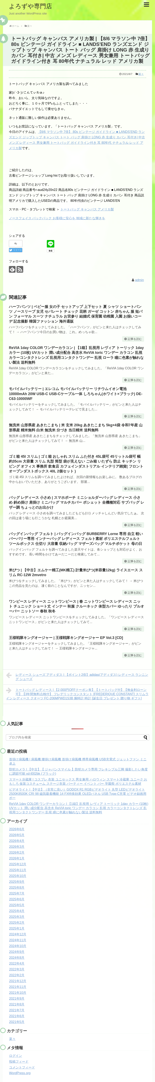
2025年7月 (17, 893)
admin (139, 280)
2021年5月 (17, 1022)
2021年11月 (17, 987)
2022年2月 (17, 975)
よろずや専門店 (30, 6)
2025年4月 (17, 911)
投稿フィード (18, 1061)
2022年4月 (17, 963)
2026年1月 (17, 858)
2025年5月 (17, 905)
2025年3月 (17, 916)
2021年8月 (17, 1004)
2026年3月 (17, 846)
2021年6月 (17, 1016)
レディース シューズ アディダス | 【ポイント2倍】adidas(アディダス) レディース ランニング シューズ (77, 676)
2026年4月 (17, 841)
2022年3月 (17, 969)
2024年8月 (17, 957)
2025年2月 (17, 922)
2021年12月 (17, 981)
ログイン (15, 1055)
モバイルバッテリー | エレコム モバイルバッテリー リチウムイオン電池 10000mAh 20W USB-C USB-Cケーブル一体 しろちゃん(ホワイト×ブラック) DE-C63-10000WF (75, 394)
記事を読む (135, 339)
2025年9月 (17, 881)
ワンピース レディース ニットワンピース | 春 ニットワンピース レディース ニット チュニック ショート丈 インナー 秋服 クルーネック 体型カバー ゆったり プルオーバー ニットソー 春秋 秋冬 (76, 606)
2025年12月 (17, 864)
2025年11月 (17, 870)
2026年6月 (17, 829)
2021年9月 (17, 998)
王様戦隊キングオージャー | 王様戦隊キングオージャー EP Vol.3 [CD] (66, 638)
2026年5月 (17, 835)
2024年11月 (17, 940)
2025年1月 (17, 928)
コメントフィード (22, 1067)
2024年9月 (17, 952)
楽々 (141, 74)
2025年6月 (17, 899)
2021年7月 (17, 1010)
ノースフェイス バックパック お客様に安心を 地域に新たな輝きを (57, 218)
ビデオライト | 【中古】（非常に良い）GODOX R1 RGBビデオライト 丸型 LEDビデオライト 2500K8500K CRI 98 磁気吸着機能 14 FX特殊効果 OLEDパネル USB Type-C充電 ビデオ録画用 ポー (77, 794)
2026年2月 (17, 852)
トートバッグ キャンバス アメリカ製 (87, 209)
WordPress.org (19, 1073)
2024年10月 (17, 946)
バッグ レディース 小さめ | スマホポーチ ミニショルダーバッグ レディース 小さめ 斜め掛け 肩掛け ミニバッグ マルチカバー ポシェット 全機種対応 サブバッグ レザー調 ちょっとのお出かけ (76, 502)
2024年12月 (17, 934)
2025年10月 (17, 876)
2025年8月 (17, 887)
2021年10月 (17, 992)
